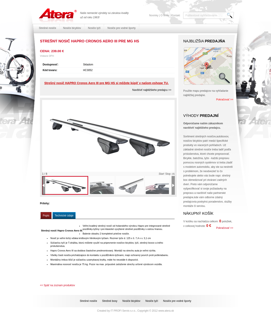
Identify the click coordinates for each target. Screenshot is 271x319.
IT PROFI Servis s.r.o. (123, 310)
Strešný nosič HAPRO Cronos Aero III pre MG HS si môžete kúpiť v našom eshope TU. (106, 83)
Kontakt (175, 15)
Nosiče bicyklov (72, 28)
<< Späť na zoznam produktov (57, 285)
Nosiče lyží (94, 28)
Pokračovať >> (224, 99)
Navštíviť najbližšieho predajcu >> (151, 89)
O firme (164, 15)
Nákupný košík (198, 213)
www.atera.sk (166, 310)
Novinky (154, 15)
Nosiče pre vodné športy (121, 28)
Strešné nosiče (47, 28)
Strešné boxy (109, 300)
